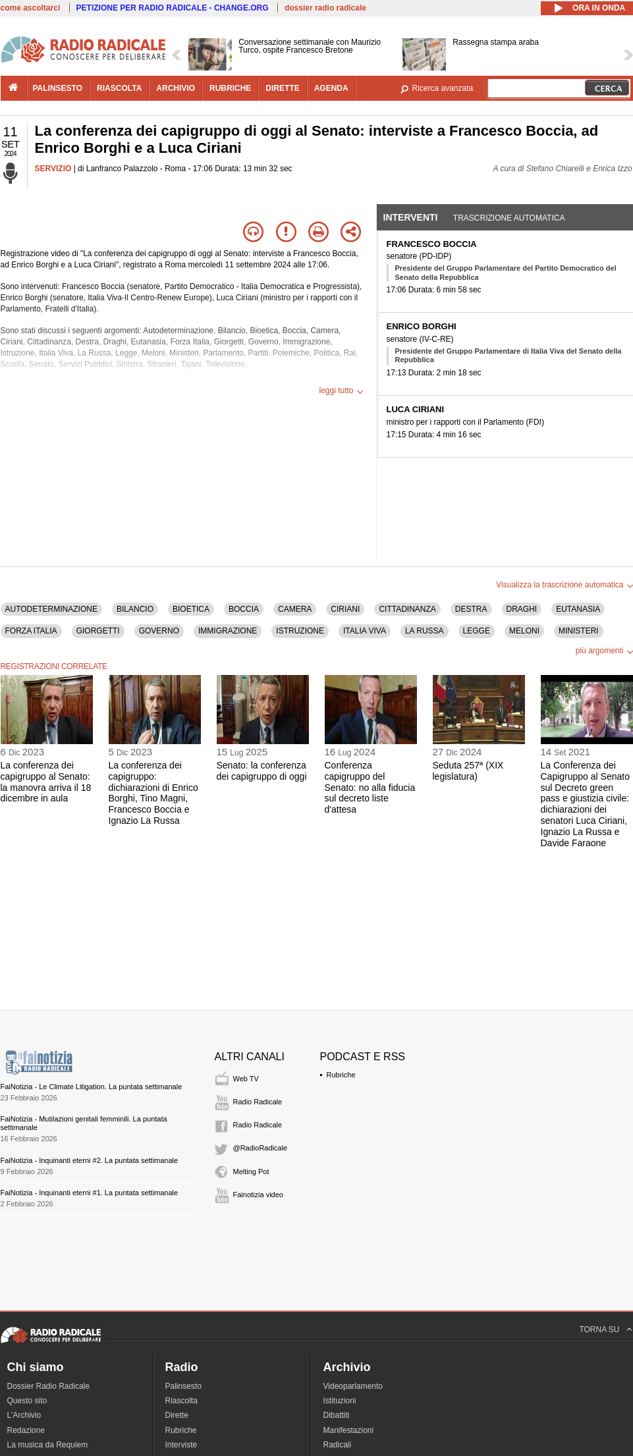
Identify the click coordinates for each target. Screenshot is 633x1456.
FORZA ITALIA (31, 630)
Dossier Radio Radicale (48, 1386)
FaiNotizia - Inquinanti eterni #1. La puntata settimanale (90, 1193)
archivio (175, 88)
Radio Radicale (258, 1102)
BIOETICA (191, 609)
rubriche (230, 88)
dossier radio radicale (325, 8)
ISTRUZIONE (300, 630)
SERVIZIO (53, 168)
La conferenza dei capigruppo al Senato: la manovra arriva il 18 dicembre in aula (46, 781)
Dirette (176, 1415)
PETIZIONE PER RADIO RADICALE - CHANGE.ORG (172, 8)
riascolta (119, 88)
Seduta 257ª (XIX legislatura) (468, 771)
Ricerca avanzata (443, 88)
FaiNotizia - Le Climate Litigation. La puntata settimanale (91, 1087)
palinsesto (58, 88)
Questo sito (27, 1400)
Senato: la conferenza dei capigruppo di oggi (262, 771)
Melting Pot (251, 1171)
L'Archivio (24, 1415)
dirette (282, 88)
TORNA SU (599, 1329)
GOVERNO (159, 630)
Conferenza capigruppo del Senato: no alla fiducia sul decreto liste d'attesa (370, 787)
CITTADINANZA (407, 609)
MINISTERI (579, 630)
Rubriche (341, 1075)
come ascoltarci (31, 8)
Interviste (181, 1444)
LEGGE (476, 630)
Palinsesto (183, 1386)
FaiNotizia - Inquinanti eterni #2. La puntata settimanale (90, 1160)
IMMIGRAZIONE (227, 630)
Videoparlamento (353, 1386)
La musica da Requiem (47, 1444)
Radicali (337, 1444)
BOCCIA (244, 609)
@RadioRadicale (260, 1148)
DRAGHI (522, 609)
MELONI (524, 630)
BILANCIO (135, 609)
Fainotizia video (258, 1195)
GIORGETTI (98, 630)
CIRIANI (345, 609)
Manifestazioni (348, 1430)
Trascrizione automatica (509, 218)
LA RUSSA (424, 630)
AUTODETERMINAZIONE (51, 609)
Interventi (410, 217)
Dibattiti (336, 1415)
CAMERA (295, 609)
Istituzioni (339, 1400)
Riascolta (181, 1400)
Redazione (26, 1430)
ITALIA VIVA (364, 630)
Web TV (246, 1079)
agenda (331, 88)
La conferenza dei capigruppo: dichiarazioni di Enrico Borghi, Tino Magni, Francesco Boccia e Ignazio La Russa (153, 793)
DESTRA (471, 609)
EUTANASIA (578, 609)
